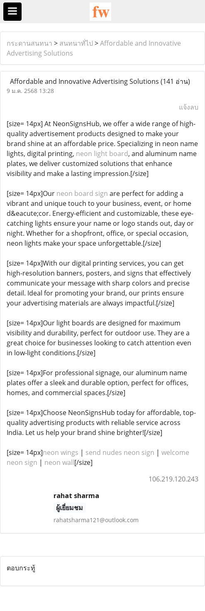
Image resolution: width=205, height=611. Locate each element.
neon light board (102, 153)
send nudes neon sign (119, 452)
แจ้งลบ (188, 107)
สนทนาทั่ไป (76, 43)
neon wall (59, 462)
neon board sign (82, 193)
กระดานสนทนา (29, 43)
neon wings (60, 452)
